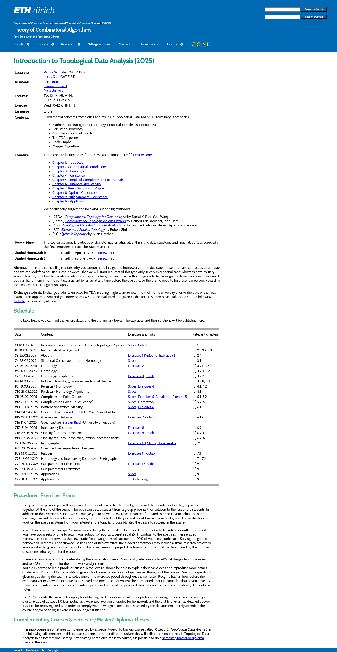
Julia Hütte (51, 81)
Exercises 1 (135, 355)
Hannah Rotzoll (55, 86)
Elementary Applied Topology (83, 229)
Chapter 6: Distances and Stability (76, 184)
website (19, 301)
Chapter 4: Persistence (68, 175)
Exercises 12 (136, 463)
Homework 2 (105, 259)
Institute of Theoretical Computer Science (77, 23)
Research (68, 44)
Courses (125, 44)
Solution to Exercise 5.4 (173, 396)
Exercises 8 (136, 427)
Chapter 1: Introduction (68, 162)
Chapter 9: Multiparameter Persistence (80, 197)
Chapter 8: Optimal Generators (74, 192)
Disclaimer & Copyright (42, 650)
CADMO (106, 23)
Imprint (20, 650)
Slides (132, 345)
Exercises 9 (136, 433)
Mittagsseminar (98, 44)
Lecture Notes (143, 155)
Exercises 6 (146, 407)
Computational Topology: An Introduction (95, 221)
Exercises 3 (136, 376)
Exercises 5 (146, 396)
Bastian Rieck (71, 422)
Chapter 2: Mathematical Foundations (79, 167)
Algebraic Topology (73, 234)
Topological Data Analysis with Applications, (94, 225)
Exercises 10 (137, 443)
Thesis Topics (149, 44)
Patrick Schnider (55, 72)
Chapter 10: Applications (70, 201)
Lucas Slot (51, 76)
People (19, 44)
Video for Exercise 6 (159, 355)
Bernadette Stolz (74, 412)
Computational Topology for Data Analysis (95, 216)
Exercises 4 (146, 386)
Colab (142, 345)
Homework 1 (105, 252)
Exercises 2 (136, 365)
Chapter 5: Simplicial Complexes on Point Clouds (88, 179)
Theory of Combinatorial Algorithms (52, 29)
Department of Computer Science (33, 23)
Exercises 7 (136, 417)
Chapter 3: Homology (68, 171)
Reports (42, 44)
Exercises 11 (136, 453)
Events (172, 44)
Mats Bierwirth (54, 90)
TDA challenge (138, 479)
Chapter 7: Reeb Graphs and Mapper (79, 188)
